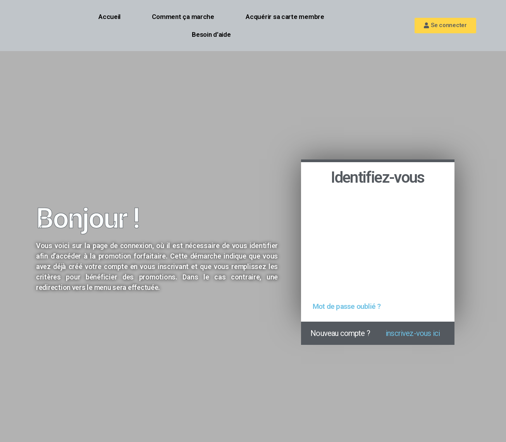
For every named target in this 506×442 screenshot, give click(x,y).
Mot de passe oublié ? (346, 306)
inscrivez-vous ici (413, 333)
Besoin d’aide (211, 34)
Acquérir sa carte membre (285, 17)
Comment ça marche (183, 17)
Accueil (109, 17)
